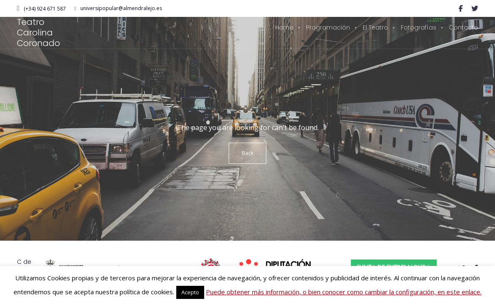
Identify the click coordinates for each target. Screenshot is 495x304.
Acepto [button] (190, 292)
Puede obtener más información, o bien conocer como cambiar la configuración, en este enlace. (343, 292)
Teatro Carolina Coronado (38, 32)
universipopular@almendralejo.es (118, 8)
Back (247, 153)
